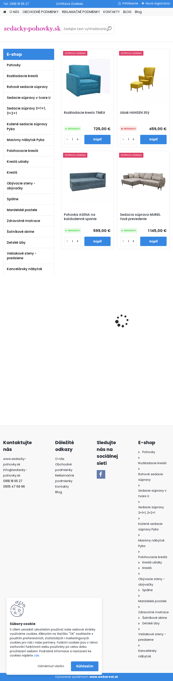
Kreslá (12, 172)
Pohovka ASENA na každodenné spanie (80, 217)
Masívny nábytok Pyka (25, 140)
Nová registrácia (158, 3)
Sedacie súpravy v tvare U (28, 97)
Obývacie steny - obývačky (21, 185)
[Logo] (32, 29)
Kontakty (62, 486)
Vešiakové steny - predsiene (21, 256)
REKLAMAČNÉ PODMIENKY (81, 12)
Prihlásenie (130, 3)
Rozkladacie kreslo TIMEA (84, 113)
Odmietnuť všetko (50, 666)
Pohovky (14, 65)
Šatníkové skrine (20, 231)
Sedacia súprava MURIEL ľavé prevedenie (140, 217)
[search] (109, 30)
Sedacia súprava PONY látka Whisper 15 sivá (139, 332)
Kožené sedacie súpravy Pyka (27, 126)
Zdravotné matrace (23, 221)
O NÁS (14, 12)
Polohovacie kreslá (22, 150)
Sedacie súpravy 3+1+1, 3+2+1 (26, 110)
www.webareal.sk (103, 677)
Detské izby (16, 242)
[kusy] (72, 139)
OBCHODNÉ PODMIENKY (41, 12)
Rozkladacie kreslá (22, 76)
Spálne (12, 199)
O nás (59, 459)
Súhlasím (84, 666)
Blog (138, 12)
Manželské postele (22, 210)
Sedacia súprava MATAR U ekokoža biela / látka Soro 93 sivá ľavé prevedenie (86, 333)
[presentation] (63, 317)
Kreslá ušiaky (18, 161)
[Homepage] (4, 12)
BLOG (127, 12)
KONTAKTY (111, 12)
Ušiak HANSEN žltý (134, 113)
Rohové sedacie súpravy (27, 87)
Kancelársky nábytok (24, 269)
